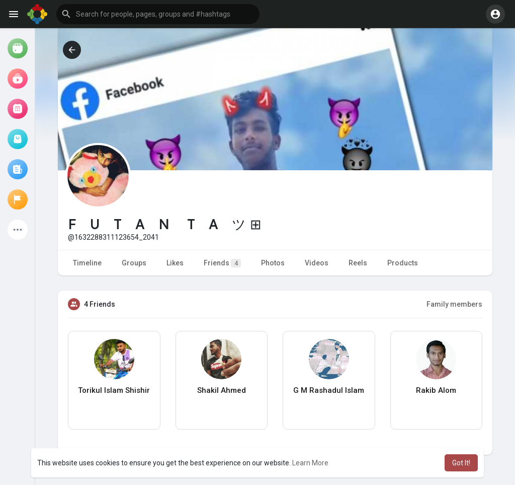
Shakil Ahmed (221, 390)
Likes (175, 263)
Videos (316, 263)
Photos (273, 263)
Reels (358, 263)
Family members (454, 304)
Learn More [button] (310, 463)
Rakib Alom (436, 390)
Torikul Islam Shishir (114, 390)
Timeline (87, 263)
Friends (222, 263)
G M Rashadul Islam (328, 390)
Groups (134, 263)
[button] (158, 14)
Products (402, 263)
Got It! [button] (461, 463)
